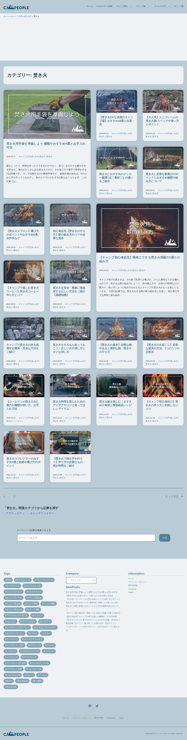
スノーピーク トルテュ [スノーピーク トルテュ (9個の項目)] (32, 639)
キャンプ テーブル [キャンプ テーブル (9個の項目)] (14, 598)
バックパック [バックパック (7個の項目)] (11, 657)
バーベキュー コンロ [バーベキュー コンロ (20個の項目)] (39, 663)
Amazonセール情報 (104, 6)
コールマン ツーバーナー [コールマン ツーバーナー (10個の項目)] (45, 627)
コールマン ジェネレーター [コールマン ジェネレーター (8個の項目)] (17, 627)
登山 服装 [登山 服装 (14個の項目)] (37, 681)
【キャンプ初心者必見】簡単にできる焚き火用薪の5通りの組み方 (93, 613)
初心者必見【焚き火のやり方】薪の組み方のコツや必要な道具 (69, 235)
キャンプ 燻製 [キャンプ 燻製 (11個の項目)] (33, 609)
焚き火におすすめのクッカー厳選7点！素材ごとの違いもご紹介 (116, 178)
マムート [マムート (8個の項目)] (29, 675)
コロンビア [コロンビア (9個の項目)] (11, 621)
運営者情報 (132, 585)
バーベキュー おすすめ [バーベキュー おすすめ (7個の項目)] (15, 663)
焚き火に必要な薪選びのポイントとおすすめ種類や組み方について (162, 178)
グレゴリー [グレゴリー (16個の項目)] (37, 615)
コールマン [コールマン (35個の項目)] (45, 621)
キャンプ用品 (121, 6)
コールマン (18, 421)
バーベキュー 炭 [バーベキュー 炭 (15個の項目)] (34, 669)
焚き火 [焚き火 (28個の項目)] (9, 681)
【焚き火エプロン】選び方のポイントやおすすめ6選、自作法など (23, 235)
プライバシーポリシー (137, 582)
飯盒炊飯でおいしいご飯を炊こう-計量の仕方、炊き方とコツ (91, 623)
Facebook (132, 589)
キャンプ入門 (159, 6)
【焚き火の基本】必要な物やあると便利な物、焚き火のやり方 (115, 348)
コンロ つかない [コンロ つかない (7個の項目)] (28, 621)
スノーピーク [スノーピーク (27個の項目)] (11, 639)
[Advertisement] (93, 41)
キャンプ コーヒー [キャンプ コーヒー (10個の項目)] (14, 592)
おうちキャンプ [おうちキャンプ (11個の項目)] (23, 580)
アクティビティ (15, 513)
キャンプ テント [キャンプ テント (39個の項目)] (34, 592)
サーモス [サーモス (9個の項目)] (33, 633)
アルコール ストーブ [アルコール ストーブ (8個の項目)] (44, 580)
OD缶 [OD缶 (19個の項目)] (8, 580)
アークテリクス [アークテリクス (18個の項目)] (12, 586)
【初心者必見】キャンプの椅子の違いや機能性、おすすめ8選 (91, 616)
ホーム (90, 6)
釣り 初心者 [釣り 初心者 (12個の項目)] (11, 687)
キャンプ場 (178, 6)
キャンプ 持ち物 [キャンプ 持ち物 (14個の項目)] (13, 604)
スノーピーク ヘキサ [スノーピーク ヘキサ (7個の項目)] (15, 645)
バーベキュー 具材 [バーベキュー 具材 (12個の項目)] (14, 669)
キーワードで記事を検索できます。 (35, 530)
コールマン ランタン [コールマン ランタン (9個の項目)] (15, 633)
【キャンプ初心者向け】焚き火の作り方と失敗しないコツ (162, 405)
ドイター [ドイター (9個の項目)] (50, 645)
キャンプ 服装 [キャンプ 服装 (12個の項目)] (49, 604)
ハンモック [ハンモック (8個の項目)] (49, 651)
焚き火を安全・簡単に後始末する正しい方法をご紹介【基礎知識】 (69, 291)
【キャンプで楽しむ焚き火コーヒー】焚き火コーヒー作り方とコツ (22, 291)
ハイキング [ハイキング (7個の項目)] (11, 651)
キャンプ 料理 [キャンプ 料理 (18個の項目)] (31, 604)
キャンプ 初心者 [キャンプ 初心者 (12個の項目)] (34, 598)
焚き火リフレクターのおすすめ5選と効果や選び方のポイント (23, 462)
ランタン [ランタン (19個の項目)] (42, 675)
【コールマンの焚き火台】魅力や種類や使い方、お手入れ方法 (22, 405)
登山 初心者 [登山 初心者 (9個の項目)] (23, 681)
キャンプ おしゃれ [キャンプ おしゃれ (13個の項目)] (33, 586)
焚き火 (42, 156)
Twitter (131, 592)
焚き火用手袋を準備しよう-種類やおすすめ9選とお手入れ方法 (91, 592)
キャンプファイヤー (42, 513)
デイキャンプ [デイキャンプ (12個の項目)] (34, 645)
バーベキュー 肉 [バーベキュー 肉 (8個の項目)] (13, 675)
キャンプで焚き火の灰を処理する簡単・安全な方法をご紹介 (22, 348)
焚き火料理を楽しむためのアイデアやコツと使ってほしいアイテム (69, 405)
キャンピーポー (161, 733)
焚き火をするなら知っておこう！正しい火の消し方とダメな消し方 (69, 348)
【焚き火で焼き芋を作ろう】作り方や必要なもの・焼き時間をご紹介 (69, 462)
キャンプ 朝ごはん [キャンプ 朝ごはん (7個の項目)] (14, 609)
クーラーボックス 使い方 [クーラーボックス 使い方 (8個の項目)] (16, 615)
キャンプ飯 (141, 6)
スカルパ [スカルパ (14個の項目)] (46, 633)
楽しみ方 (28, 16)
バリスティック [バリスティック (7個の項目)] (29, 657)
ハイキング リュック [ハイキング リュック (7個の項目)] (30, 651)
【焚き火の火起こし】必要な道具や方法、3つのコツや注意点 (163, 348)
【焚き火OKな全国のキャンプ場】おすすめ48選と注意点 (116, 121)
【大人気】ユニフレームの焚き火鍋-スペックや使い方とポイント (162, 121)
